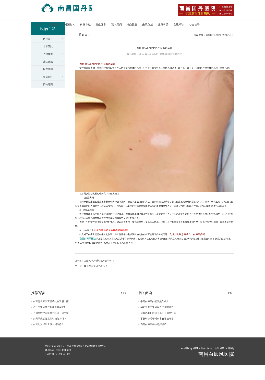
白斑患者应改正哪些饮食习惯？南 (52, 313)
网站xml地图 (226, 363)
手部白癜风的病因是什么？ (155, 313)
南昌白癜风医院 (121, 254)
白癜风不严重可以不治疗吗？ (100, 272)
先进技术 (48, 54)
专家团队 (48, 46)
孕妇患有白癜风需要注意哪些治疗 (159, 320)
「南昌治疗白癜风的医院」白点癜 (52, 326)
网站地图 (48, 84)
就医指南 (69, 24)
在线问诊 (178, 24)
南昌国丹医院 (213, 35)
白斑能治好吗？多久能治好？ (49, 339)
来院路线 (147, 24)
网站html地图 (199, 363)
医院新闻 (48, 69)
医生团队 (100, 24)
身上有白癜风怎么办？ (96, 278)
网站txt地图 (213, 363)
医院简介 (48, 38)
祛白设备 (132, 24)
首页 (38, 24)
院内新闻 (116, 24)
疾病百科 (48, 76)
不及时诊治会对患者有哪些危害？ (159, 333)
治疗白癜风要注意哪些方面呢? (50, 320)
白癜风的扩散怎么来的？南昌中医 (159, 326)
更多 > (123, 304)
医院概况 (54, 24)
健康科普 (163, 24)
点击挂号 (194, 24)
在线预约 (185, 363)
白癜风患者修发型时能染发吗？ (51, 333)
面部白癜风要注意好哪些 (154, 339)
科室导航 (85, 24)
